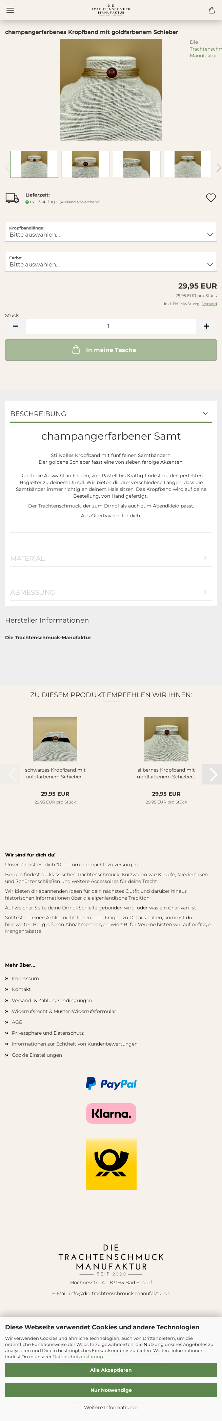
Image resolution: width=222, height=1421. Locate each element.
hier (9, 924)
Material (27, 558)
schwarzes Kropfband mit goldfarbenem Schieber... (55, 772)
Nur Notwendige (111, 1390)
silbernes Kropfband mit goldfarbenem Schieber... (166, 772)
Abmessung (32, 592)
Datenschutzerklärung (78, 1356)
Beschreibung (38, 414)
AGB (17, 1022)
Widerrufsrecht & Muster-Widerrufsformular (64, 1011)
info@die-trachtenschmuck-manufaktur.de (119, 1293)
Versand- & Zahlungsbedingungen (52, 1000)
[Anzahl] (111, 326)
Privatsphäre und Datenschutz (48, 1033)
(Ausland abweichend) (80, 202)
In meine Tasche (103, 349)
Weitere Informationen (111, 1407)
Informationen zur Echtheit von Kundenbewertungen (75, 1044)
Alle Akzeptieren (111, 1370)
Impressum (25, 978)
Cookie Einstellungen (37, 1055)
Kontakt (21, 989)
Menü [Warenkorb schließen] (10, 10)
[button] (15, 326)
